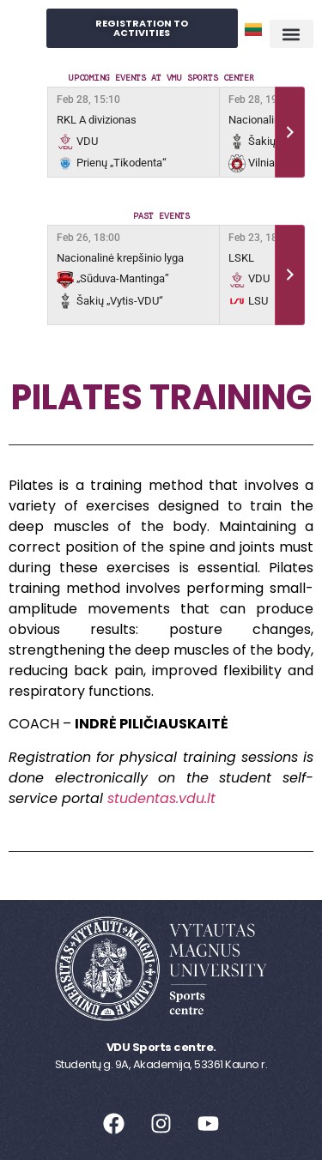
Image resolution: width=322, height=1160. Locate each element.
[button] (291, 34)
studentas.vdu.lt (161, 798)
